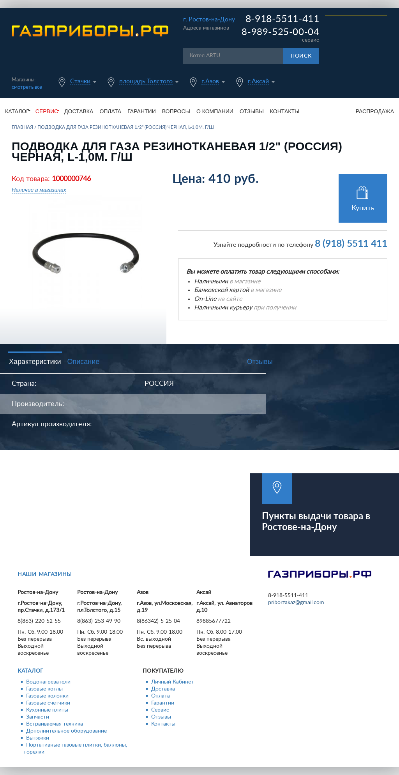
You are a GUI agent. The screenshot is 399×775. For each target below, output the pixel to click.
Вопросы (176, 111)
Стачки (80, 81)
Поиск (301, 56)
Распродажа (375, 111)
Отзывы (252, 111)
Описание (83, 362)
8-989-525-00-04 (280, 32)
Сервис (160, 710)
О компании (214, 111)
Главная (22, 127)
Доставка (78, 111)
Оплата (110, 111)
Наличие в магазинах (39, 190)
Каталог (31, 671)
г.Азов (210, 81)
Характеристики (35, 362)
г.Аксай (258, 81)
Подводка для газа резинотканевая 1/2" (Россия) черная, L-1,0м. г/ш (125, 127)
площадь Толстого (146, 81)
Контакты (285, 111)
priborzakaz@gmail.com (296, 602)
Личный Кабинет (172, 682)
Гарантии (141, 111)
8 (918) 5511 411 (351, 244)
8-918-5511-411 (282, 19)
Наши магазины (45, 574)
